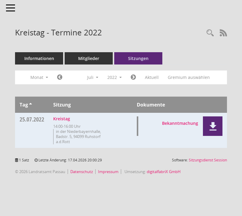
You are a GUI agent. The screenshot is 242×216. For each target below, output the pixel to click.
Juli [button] (92, 77)
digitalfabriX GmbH (164, 171)
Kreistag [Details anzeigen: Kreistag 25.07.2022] (61, 119)
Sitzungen (138, 58)
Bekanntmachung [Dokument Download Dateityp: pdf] (180, 123)
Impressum (108, 171)
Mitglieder (88, 58)
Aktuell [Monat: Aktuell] (152, 77)
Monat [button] (39, 77)
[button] (212, 126)
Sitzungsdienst (208, 160)
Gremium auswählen (189, 77)
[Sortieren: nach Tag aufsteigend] (30, 104)
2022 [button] (114, 77)
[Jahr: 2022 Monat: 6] (60, 77)
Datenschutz (81, 171)
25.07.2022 (32, 119)
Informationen (39, 58)
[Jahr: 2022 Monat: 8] (133, 77)
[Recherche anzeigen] (210, 33)
